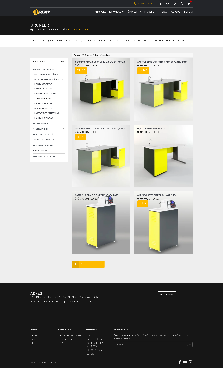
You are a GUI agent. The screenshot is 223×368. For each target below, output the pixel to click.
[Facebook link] (161, 3)
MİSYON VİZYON (94, 349)
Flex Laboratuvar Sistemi (70, 335)
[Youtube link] (167, 3)
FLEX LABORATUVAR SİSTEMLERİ (48, 74)
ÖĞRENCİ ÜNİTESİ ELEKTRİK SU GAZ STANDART (96, 195)
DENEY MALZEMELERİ (43, 108)
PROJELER (151, 11)
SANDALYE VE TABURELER (43, 139)
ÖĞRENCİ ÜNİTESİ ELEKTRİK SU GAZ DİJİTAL (157, 195)
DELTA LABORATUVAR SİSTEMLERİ (48, 79)
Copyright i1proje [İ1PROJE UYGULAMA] (38, 361)
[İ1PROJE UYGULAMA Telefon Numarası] (167, 302)
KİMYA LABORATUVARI (43, 89)
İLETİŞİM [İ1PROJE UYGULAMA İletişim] (90, 353)
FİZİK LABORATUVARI (43, 84)
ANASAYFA (100, 11)
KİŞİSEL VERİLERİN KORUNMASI (95, 344)
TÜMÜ (62, 62)
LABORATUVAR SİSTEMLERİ (50, 29)
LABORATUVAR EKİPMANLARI (46, 113)
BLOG (164, 11)
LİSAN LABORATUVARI (43, 118)
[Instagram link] (175, 3)
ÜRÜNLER (134, 11)
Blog (33, 343)
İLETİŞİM (188, 11)
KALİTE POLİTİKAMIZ (96, 339)
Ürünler (34, 335)
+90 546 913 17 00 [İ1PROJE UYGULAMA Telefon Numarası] (144, 3)
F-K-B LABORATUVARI (43, 103)
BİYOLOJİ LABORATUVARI (45, 94)
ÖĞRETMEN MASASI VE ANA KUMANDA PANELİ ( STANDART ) (102, 62)
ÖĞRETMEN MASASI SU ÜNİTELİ (151, 128)
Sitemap (52, 361)
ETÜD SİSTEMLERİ (40, 151)
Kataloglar (35, 339)
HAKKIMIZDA (92, 335)
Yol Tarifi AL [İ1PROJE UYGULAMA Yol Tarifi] (166, 294)
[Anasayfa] (41, 12)
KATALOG (175, 11)
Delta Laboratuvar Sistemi (67, 340)
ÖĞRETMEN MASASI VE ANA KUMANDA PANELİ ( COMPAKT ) (164, 62)
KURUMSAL (116, 11)
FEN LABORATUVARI (78, 29)
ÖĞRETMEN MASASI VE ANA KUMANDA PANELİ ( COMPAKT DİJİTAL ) (106, 128)
